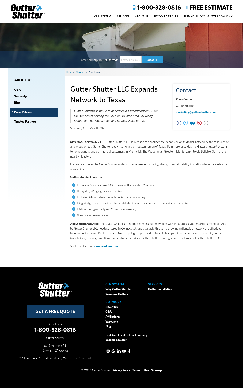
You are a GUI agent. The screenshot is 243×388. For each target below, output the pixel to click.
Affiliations (112, 316)
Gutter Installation (160, 289)
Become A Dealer (166, 16)
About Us (23, 80)
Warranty (20, 96)
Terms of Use (140, 370)
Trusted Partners (25, 121)
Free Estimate (211, 7)
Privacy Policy (121, 370)
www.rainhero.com (105, 246)
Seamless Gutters (116, 294)
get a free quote (55, 311)
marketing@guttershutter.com (196, 112)
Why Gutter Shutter (118, 289)
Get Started (109, 60)
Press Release (23, 112)
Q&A (17, 90)
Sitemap (156, 370)
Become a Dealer (116, 340)
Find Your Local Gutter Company (208, 16)
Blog (17, 103)
